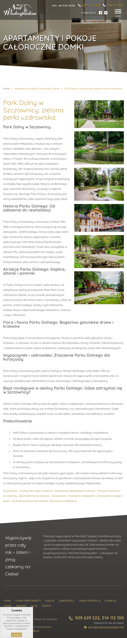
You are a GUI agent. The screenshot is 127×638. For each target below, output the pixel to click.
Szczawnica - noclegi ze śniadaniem (73, 495)
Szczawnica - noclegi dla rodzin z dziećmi (28, 491)
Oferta (46, 606)
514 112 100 (115, 5)
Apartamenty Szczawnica (34, 495)
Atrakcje (110, 601)
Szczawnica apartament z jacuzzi (75, 491)
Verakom (34, 630)
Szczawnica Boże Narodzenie (30, 501)
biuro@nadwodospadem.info (106, 627)
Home (7, 601)
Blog (34, 606)
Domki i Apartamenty (28, 601)
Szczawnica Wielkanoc (63, 501)
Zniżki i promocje (90, 601)
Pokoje (49, 601)
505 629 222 (91, 5)
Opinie (7, 606)
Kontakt (21, 606)
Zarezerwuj (66, 601)
